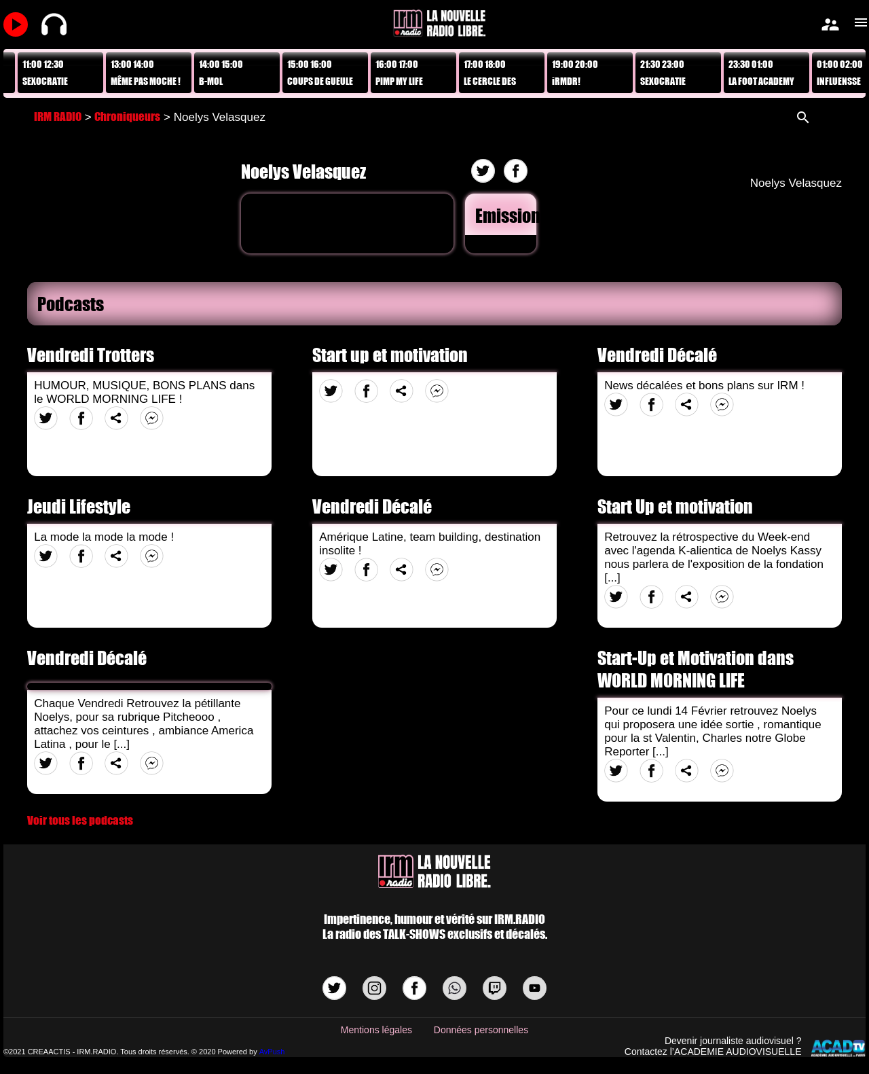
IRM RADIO (57, 116)
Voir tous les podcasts (80, 820)
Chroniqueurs (127, 116)
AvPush (272, 1052)
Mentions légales (376, 1029)
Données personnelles (481, 1029)
